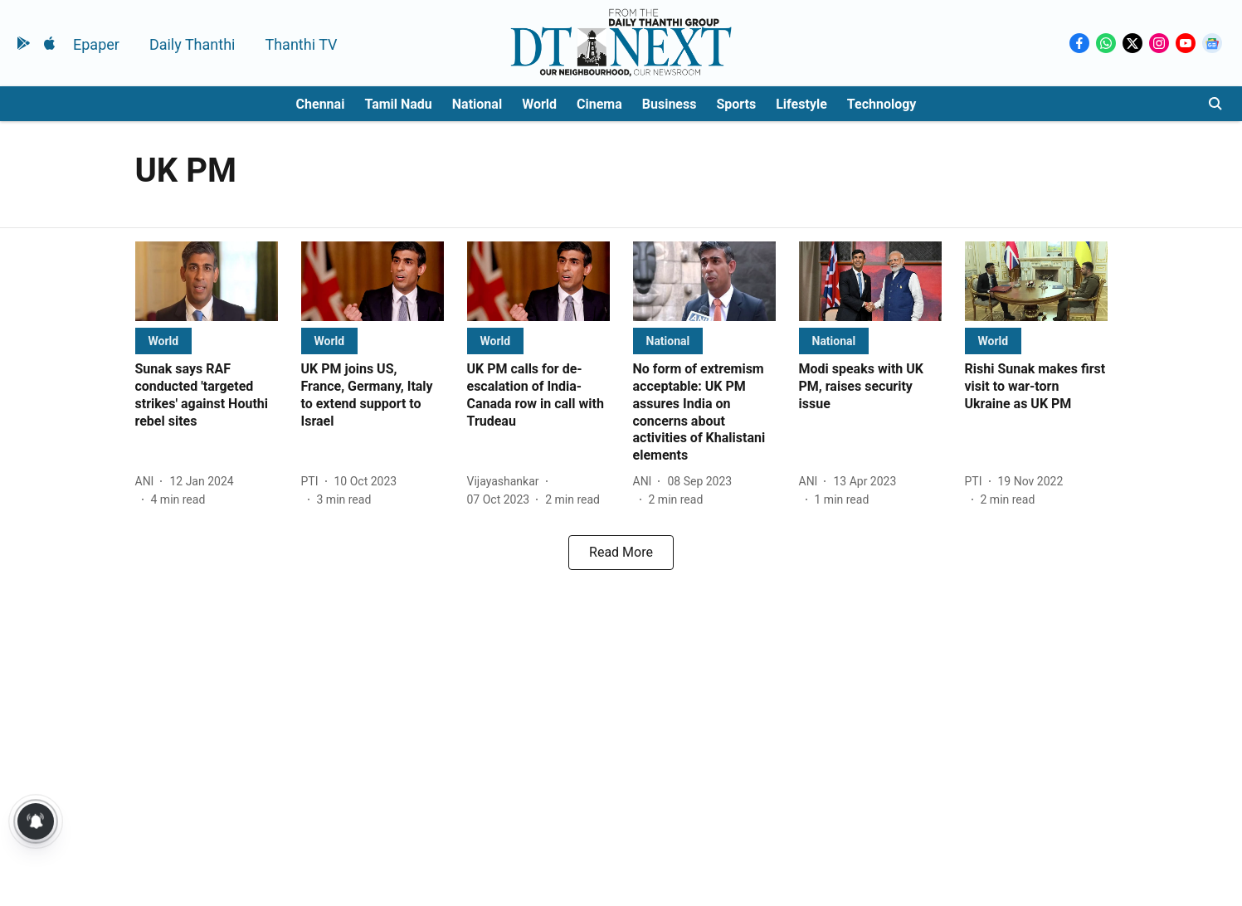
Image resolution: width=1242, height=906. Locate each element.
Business (669, 104)
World (539, 104)
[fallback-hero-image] (206, 281)
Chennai (320, 104)
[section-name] (163, 340)
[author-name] (148, 481)
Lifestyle (801, 104)
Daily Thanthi (192, 44)
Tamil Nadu (397, 104)
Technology (882, 104)
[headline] (206, 395)
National (477, 104)
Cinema (599, 104)
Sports (736, 104)
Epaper (96, 44)
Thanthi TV (301, 44)
